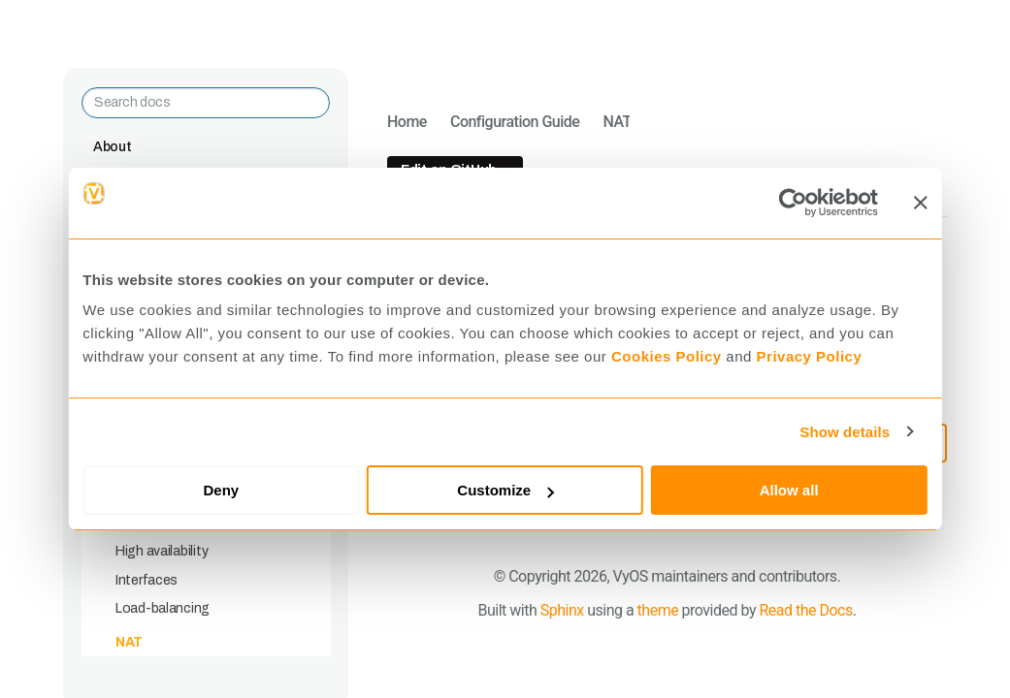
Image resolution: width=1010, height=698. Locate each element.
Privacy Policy (810, 356)
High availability (161, 551)
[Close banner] (921, 202)
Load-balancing (162, 608)
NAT (129, 642)
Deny (222, 490)
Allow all (789, 490)
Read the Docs (805, 610)
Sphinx (562, 610)
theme (658, 610)
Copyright (539, 576)
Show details (844, 432)
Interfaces (146, 580)
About (112, 147)
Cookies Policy (666, 356)
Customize (505, 490)
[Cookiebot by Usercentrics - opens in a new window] (793, 202)
